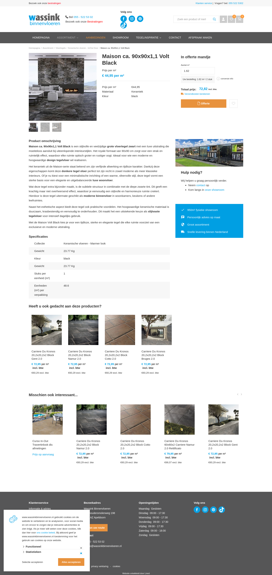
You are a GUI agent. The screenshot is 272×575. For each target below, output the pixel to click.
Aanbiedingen (95, 37)
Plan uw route (96, 527)
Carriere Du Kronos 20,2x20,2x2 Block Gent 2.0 (43, 355)
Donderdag (145, 521)
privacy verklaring (99, 566)
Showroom (121, 37)
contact (200, 185)
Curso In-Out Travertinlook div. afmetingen (42, 444)
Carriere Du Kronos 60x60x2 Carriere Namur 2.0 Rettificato (179, 444)
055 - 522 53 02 (83, 17)
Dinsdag (143, 513)
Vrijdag (143, 526)
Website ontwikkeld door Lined (136, 573)
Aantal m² (185, 65)
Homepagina (41, 37)
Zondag (143, 535)
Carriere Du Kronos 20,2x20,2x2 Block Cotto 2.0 (116, 355)
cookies (116, 566)
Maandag (144, 508)
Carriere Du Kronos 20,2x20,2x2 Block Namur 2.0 (80, 355)
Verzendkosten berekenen (197, 94)
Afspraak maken (200, 37)
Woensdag (145, 517)
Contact (175, 37)
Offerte (203, 104)
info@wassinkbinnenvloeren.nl (104, 546)
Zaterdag (144, 530)
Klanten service (204, 3)
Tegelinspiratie (147, 37)
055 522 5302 (235, 3)
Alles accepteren (71, 562)
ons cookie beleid (46, 532)
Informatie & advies (40, 508)
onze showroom (214, 189)
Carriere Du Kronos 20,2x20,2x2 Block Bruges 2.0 (153, 355)
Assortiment (66, 37)
